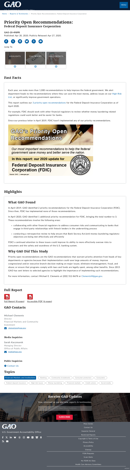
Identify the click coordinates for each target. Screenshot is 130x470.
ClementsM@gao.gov (92, 276)
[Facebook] (7, 41)
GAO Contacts (56, 56)
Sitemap (88, 449)
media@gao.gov (15, 352)
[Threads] (35, 41)
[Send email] (42, 41)
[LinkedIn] (21, 41)
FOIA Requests (88, 453)
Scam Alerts (88, 457)
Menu (123, 5)
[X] (14, 41)
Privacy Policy (88, 442)
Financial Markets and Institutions (20, 378)
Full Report (35, 56)
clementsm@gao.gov (17, 328)
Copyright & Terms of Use (88, 438)
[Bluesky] (28, 41)
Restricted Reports (88, 435)
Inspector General (88, 431)
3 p (34, 103)
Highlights (15, 56)
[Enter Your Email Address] (65, 408)
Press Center (88, 424)
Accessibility (88, 446)
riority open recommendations (51, 103)
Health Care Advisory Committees (88, 464)
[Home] (62, 9)
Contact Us (11, 366)
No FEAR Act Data (88, 461)
